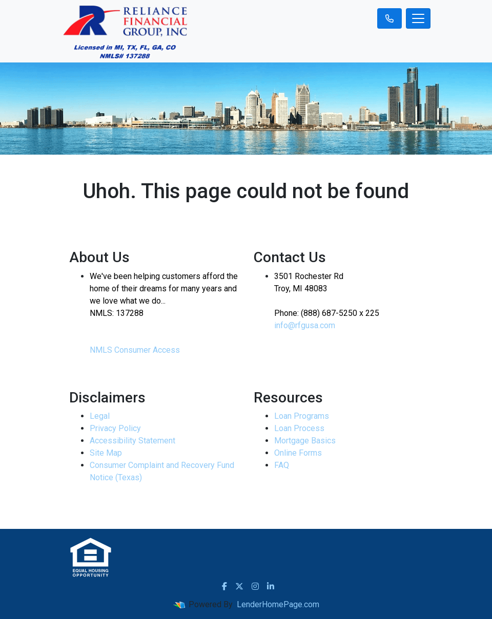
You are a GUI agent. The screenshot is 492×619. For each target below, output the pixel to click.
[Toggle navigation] (418, 18)
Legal (100, 416)
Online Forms (298, 453)
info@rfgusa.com (304, 325)
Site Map (106, 453)
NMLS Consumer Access (135, 350)
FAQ (281, 465)
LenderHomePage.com (278, 604)
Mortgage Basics (305, 440)
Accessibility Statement (132, 440)
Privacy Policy (115, 428)
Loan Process (299, 428)
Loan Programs (301, 416)
